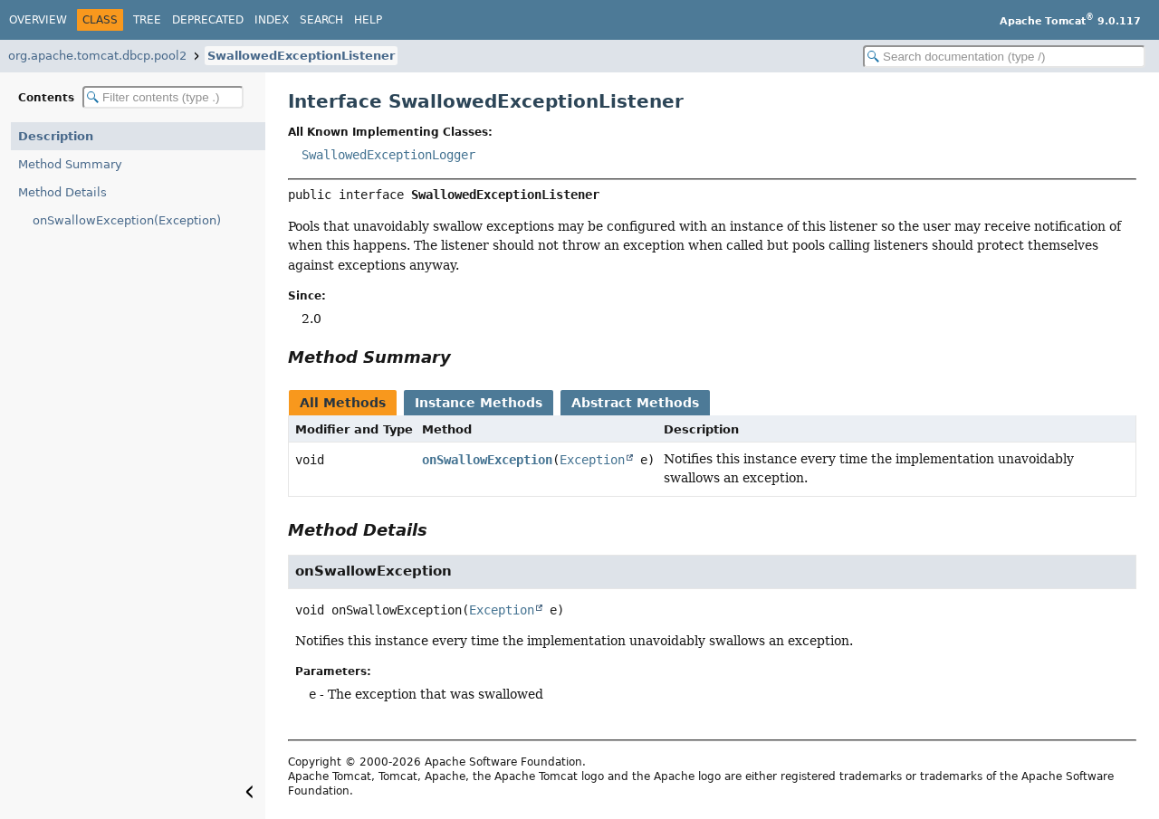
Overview (38, 20)
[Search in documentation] (1004, 56)
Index (271, 20)
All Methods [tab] (343, 402)
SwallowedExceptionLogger (388, 155)
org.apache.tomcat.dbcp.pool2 (97, 55)
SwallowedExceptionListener (301, 55)
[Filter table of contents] (163, 97)
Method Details (62, 192)
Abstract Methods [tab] (635, 402)
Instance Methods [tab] (478, 402)
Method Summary (70, 164)
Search (321, 20)
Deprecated (208, 20)
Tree (147, 20)
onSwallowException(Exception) (127, 220)
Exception (592, 459)
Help (368, 20)
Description (55, 136)
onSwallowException (487, 459)
